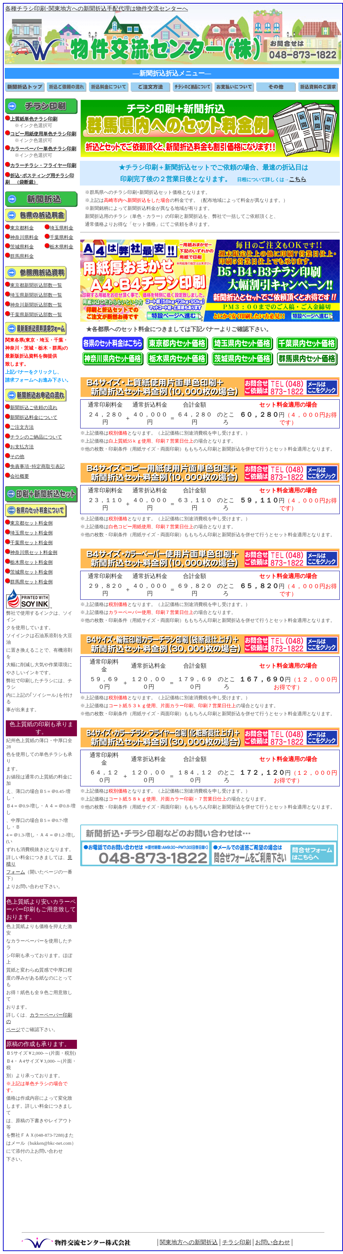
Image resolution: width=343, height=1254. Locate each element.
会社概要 (17, 476)
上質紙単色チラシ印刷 (33, 119)
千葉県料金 (61, 237)
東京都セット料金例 (31, 523)
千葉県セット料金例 (31, 542)
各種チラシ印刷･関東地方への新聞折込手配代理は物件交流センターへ (96, 8)
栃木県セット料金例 (31, 562)
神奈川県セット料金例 (33, 552)
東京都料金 (22, 228)
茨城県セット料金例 (31, 572)
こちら (297, 179)
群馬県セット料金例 (31, 582)
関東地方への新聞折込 (189, 1242)
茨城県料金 (22, 246)
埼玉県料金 (61, 228)
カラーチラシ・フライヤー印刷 (43, 165)
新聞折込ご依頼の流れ (33, 407)
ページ (13, 1029)
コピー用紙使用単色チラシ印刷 (43, 134)
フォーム (15, 872)
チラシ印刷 (236, 1242)
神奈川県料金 (24, 237)
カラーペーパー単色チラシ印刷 (43, 148)
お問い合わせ (272, 1242)
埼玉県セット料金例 (31, 533)
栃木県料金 (61, 246)
